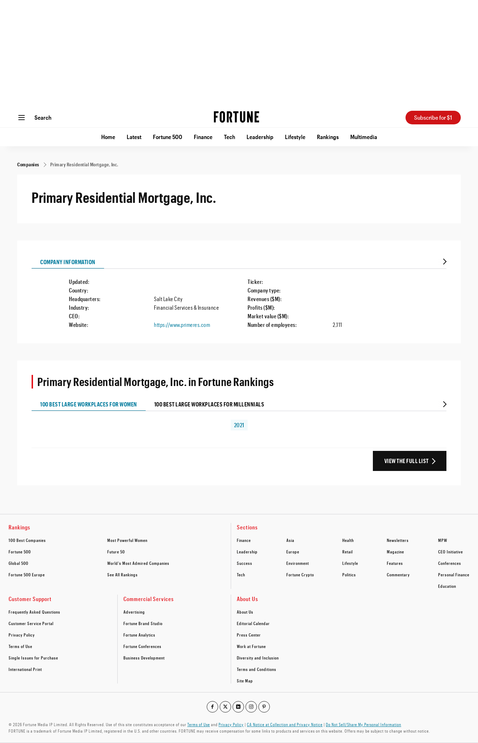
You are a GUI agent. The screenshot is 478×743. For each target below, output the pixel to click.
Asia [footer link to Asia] (290, 540)
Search (42, 117)
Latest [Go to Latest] (134, 136)
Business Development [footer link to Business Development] (144, 657)
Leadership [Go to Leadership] (260, 136)
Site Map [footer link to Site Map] (245, 680)
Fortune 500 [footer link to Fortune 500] (20, 551)
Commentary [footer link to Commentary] (398, 574)
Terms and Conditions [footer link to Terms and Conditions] (256, 669)
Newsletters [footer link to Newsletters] (398, 540)
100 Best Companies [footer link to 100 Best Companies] (27, 540)
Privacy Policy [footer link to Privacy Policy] (22, 634)
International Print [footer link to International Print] (25, 669)
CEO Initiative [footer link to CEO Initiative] (450, 551)
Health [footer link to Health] (348, 540)
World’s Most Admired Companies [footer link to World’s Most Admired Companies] (138, 563)
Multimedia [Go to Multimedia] (363, 136)
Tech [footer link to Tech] (241, 574)
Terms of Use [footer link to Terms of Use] (20, 646)
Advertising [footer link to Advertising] (134, 611)
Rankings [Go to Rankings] (328, 136)
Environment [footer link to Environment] (297, 563)
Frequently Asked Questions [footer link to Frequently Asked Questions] (34, 611)
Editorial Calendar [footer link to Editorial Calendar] (253, 623)
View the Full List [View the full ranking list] (406, 460)
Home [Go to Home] (108, 136)
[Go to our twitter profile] (225, 707)
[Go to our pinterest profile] (264, 707)
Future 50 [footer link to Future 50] (116, 551)
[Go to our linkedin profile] (238, 707)
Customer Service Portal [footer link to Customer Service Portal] (31, 623)
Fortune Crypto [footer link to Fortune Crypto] (300, 574)
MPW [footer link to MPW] (442, 540)
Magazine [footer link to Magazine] (395, 551)
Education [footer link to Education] (447, 586)
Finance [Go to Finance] (203, 136)
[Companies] (28, 164)
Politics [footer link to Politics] (349, 574)
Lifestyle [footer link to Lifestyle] (350, 563)
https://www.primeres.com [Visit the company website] (182, 324)
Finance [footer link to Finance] (244, 540)
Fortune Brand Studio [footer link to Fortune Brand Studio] (143, 623)
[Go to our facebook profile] (212, 707)
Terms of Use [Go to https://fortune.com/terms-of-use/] (198, 724)
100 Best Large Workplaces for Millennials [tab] (209, 404)
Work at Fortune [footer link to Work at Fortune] (251, 646)
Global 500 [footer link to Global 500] (18, 563)
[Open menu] (21, 117)
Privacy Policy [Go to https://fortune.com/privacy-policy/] (231, 724)
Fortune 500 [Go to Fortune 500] (167, 136)
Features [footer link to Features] (395, 563)
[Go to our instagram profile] (251, 707)
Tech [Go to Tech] (229, 136)
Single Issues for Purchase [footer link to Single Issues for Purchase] (33, 657)
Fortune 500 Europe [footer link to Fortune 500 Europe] (27, 574)
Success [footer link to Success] (244, 563)
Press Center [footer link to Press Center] (249, 634)
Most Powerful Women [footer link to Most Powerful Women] (127, 540)
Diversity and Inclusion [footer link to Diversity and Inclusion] (258, 657)
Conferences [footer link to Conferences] (449, 563)
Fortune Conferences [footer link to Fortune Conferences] (142, 646)
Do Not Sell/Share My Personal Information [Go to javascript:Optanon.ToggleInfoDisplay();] (363, 724)
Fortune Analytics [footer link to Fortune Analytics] (139, 634)
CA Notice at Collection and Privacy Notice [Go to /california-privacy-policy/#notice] (285, 724)
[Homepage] (236, 117)
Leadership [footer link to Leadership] (247, 551)
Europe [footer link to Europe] (292, 551)
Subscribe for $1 (433, 117)
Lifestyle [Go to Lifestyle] (295, 136)
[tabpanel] (239, 299)
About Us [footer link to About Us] (245, 611)
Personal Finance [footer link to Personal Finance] (453, 574)
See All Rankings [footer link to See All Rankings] (122, 574)
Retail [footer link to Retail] (347, 551)
